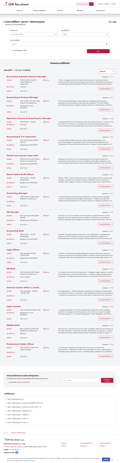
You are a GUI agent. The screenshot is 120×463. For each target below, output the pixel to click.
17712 (107, 77)
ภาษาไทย (100, 4)
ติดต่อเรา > (103, 446)
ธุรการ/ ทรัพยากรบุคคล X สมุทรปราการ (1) (20, 411)
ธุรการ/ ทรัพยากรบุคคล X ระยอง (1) (18, 422)
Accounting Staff (15, 231)
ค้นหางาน (19, 10)
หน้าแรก (6, 433)
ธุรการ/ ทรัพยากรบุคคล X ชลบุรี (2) (18, 418)
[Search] (57, 44)
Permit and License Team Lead (22, 155)
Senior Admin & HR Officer (20, 174)
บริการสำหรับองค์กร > (87, 443)
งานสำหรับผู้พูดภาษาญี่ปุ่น (20, 50)
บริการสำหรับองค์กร (82, 4)
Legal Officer (13, 250)
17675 (107, 325)
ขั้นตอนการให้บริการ (40, 10)
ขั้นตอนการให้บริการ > (106, 443)
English (107, 4)
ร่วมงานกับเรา (100, 10)
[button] (34, 34)
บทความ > (64, 446)
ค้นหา (98, 51)
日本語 (113, 4)
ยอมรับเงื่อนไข (19, 382)
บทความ (60, 10)
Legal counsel (14, 306)
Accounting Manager (17, 193)
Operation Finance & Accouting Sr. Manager (29, 118)
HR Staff (11, 269)
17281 (107, 137)
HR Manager (13, 212)
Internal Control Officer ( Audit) (23, 287)
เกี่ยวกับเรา (80, 10)
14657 (107, 231)
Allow (106, 459)
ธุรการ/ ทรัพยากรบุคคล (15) (16, 399)
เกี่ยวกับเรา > (84, 446)
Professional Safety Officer (20, 344)
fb (16, 452)
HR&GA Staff (13, 325)
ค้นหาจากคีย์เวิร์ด (15, 40)
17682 (107, 344)
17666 (107, 306)
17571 (107, 193)
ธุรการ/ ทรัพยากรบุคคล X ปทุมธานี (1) (18, 414)
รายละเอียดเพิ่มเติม (105, 88)
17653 (107, 288)
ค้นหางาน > (64, 443)
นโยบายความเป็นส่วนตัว (23, 382)
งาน (112, 22)
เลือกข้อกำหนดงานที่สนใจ (107, 380)
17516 (107, 250)
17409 (107, 212)
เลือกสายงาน (13, 30)
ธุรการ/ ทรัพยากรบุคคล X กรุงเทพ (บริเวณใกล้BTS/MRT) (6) (25, 403)
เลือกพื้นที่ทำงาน (65, 30)
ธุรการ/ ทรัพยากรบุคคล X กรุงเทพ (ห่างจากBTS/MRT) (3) (24, 407)
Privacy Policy (85, 458)
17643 (107, 269)
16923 (107, 156)
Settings (32, 460)
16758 (107, 118)
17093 (107, 174)
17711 (107, 97)
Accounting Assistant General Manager (26, 76)
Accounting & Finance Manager (22, 97)
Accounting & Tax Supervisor (21, 137)
